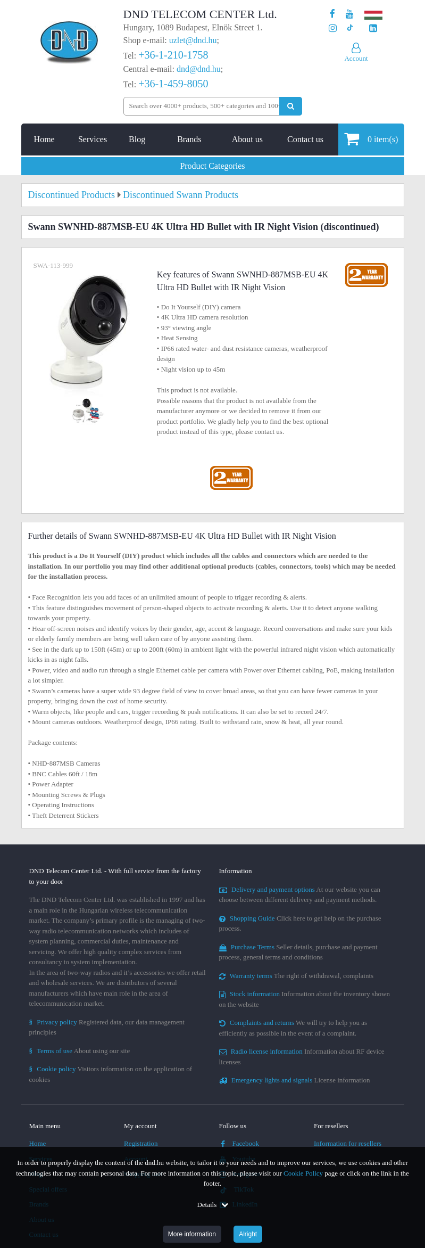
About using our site (79, 1051)
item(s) (371, 139)
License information (294, 1080)
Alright (248, 1234)
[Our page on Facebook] (332, 14)
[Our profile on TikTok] (349, 28)
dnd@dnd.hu (199, 68)
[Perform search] (290, 106)
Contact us (305, 139)
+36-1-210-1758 (173, 55)
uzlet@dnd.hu (193, 40)
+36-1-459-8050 (173, 83)
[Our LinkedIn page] (373, 28)
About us (247, 139)
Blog (137, 139)
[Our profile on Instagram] (333, 28)
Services (92, 139)
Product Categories (212, 165)
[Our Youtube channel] (350, 14)
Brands (189, 139)
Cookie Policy (303, 1173)
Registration (141, 1143)
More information (192, 1234)
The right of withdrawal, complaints (296, 976)
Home (44, 139)
